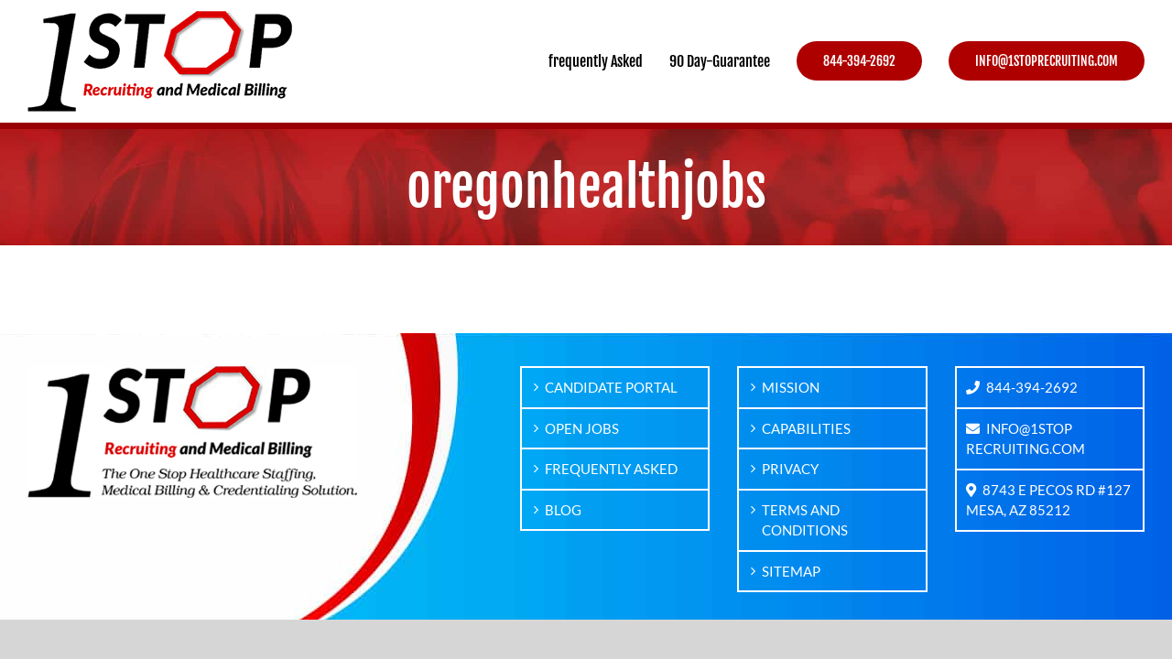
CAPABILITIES (806, 428)
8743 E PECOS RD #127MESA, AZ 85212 (1048, 500)
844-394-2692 (1022, 387)
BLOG (563, 510)
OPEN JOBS (582, 428)
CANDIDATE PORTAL (611, 387)
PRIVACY (790, 468)
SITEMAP (791, 571)
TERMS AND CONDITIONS (805, 520)
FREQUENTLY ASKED (611, 468)
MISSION (790, 387)
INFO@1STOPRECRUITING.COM (1025, 439)
